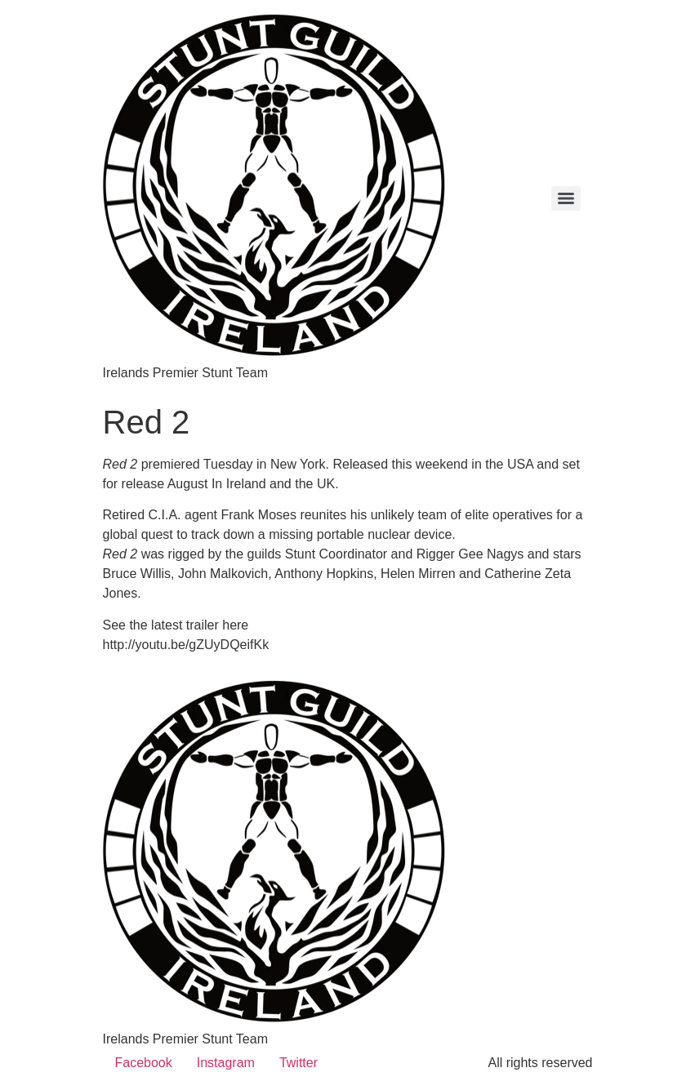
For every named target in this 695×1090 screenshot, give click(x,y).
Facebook (143, 1063)
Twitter (298, 1063)
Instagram (226, 1063)
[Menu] (566, 198)
